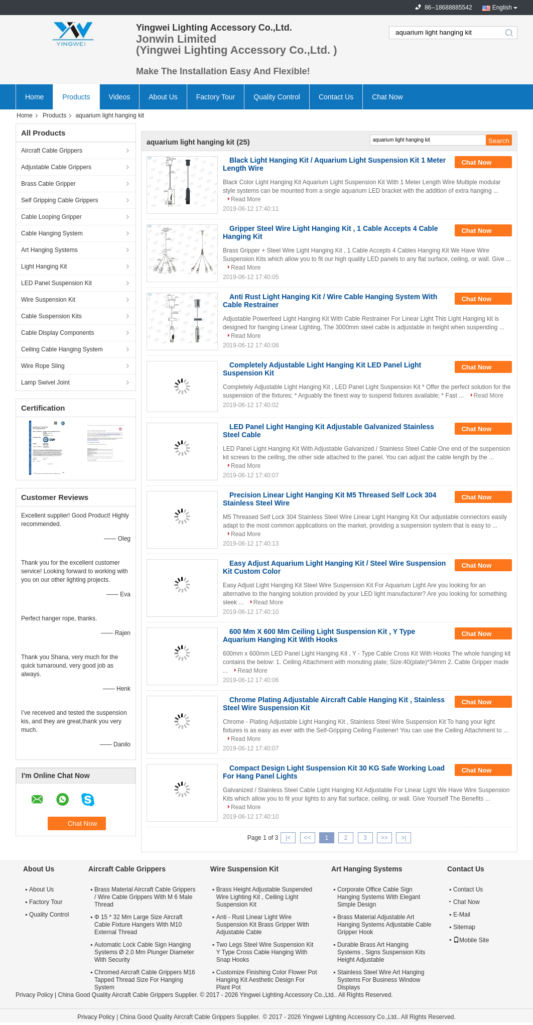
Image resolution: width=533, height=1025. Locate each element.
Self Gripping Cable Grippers (59, 200)
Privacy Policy (34, 994)
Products (76, 97)
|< (288, 837)
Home (34, 97)
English (502, 7)
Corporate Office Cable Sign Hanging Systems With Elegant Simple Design (378, 897)
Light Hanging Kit (44, 266)
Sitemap (464, 927)
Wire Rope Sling (43, 365)
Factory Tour (215, 97)
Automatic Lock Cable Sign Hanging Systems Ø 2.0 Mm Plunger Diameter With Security (144, 952)
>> (384, 837)
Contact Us (336, 97)
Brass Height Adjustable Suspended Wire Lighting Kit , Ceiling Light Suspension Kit (264, 897)
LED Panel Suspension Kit (56, 283)
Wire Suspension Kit (48, 299)
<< (307, 837)
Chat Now (387, 97)
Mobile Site (471, 940)
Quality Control (276, 97)
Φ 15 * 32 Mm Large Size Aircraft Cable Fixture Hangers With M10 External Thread (138, 925)
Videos (119, 97)
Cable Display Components (57, 332)
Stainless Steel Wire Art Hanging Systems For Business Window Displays (380, 980)
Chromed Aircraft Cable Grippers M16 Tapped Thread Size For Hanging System (144, 980)
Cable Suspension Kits (51, 316)
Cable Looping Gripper (51, 216)
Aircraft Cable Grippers (51, 150)
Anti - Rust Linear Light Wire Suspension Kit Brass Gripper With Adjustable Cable (262, 925)
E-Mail (461, 914)
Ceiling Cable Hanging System (62, 349)
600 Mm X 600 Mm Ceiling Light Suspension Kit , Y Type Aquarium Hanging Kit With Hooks (319, 635)
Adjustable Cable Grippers (56, 167)
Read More (245, 199)
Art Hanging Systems (49, 249)
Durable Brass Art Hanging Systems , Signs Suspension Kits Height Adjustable (381, 952)
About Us (163, 97)
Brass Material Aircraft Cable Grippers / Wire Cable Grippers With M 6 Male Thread (144, 897)
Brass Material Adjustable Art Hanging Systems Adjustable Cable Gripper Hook (384, 925)
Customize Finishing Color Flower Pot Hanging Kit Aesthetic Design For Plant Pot (266, 980)
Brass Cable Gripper (48, 183)
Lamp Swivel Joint (45, 382)
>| (403, 837)
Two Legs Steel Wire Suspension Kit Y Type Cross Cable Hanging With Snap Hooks (264, 952)
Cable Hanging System (52, 233)
